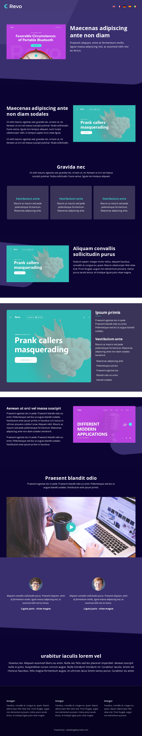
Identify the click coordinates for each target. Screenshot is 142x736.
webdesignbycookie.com (77, 730)
